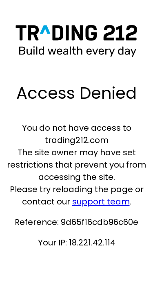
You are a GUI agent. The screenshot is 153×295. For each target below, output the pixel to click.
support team (101, 201)
